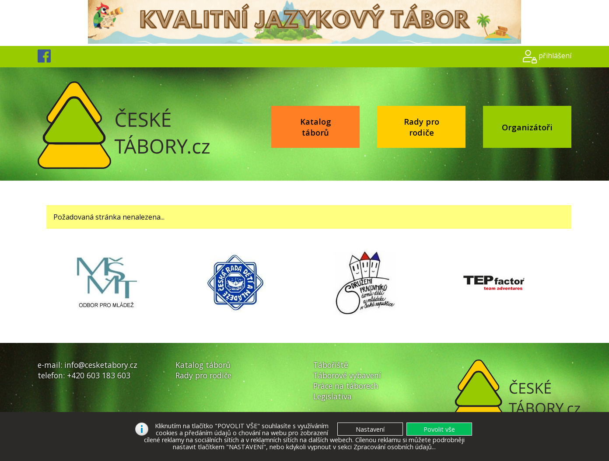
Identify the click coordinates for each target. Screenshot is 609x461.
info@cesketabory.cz (100, 365)
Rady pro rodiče (421, 127)
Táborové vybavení (347, 375)
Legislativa (332, 396)
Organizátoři (527, 127)
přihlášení (555, 55)
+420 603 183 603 (98, 375)
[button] (439, 429)
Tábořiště (330, 365)
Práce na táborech (345, 386)
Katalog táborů (315, 127)
